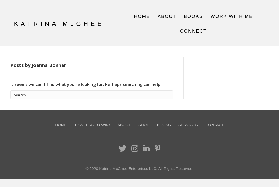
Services (188, 125)
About (167, 16)
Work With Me (231, 16)
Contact (214, 125)
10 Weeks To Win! (92, 125)
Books (193, 16)
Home (142, 16)
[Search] (91, 94)
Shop (143, 125)
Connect (193, 31)
